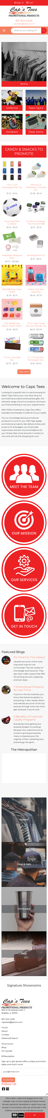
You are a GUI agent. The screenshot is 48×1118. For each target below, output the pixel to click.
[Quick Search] (26, 30)
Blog (4, 1047)
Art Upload (7, 1051)
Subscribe (8, 1080)
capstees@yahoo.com (24, 24)
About (5, 1031)
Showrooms (7, 1044)
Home (5, 1027)
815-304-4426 (24, 20)
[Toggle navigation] (4, 30)
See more (24, 372)
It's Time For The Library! (29, 657)
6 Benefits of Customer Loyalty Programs (28, 718)
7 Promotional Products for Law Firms (29, 688)
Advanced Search (10, 1038)
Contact (5, 1035)
